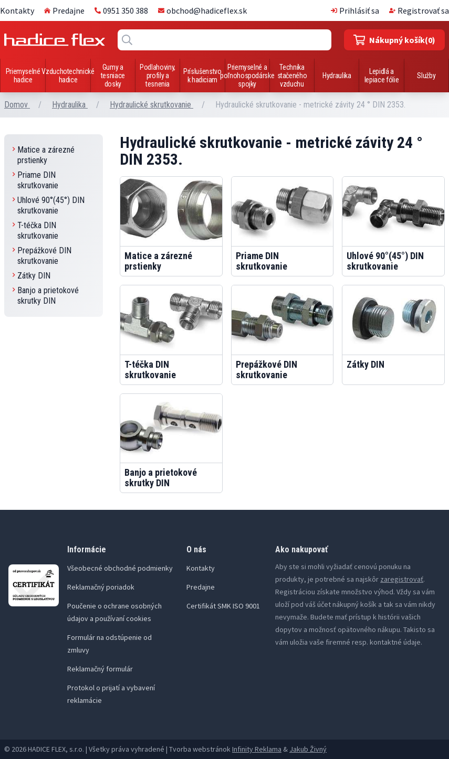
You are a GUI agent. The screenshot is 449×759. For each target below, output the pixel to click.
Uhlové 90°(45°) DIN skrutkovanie (49, 205)
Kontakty (17, 10)
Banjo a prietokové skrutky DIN (46, 295)
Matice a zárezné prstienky (44, 155)
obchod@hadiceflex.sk (202, 10)
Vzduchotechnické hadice (67, 75)
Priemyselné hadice (23, 75)
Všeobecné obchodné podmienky (120, 568)
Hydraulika (336, 75)
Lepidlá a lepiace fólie (381, 75)
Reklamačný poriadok (100, 587)
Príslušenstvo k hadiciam (202, 75)
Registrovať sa (419, 10)
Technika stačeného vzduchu (292, 75)
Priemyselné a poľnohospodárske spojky (247, 75)
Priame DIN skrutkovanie (35, 180)
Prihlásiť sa (355, 10)
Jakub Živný (308, 749)
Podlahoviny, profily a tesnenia (157, 75)
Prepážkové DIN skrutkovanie (42, 255)
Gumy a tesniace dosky (113, 75)
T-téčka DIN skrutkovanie (35, 230)
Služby (426, 75)
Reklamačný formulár (100, 669)
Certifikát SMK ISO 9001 (223, 606)
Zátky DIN (31, 276)
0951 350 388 (121, 10)
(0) (394, 40)
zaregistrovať (401, 579)
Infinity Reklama (256, 749)
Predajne (64, 10)
